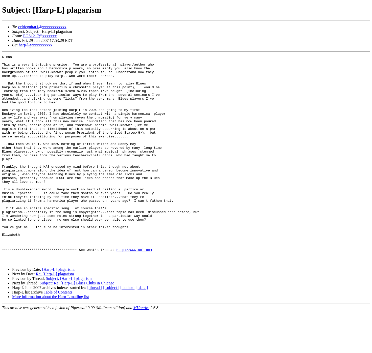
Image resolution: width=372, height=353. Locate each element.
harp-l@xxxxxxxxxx (35, 45)
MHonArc (141, 348)
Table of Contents (58, 333)
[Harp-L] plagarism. (58, 310)
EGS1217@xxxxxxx (40, 36)
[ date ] (142, 328)
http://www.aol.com (134, 289)
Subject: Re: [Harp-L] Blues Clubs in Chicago (77, 324)
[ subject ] (111, 328)
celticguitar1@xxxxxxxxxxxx (42, 27)
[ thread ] (94, 328)
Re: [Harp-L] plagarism (55, 315)
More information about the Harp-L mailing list (50, 337)
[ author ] (127, 328)
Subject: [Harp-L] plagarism (68, 319)
